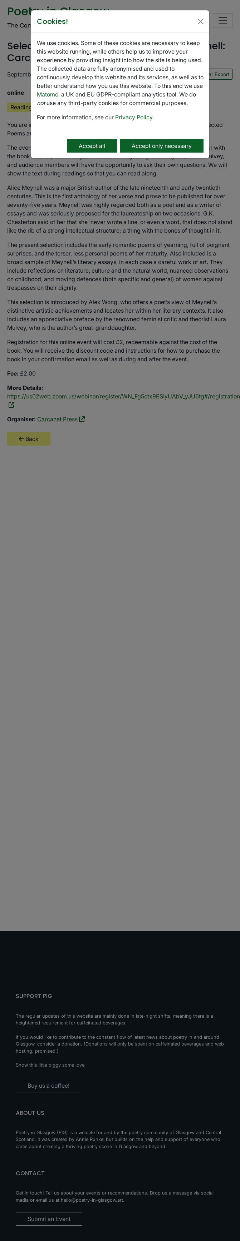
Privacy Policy (133, 117)
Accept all (92, 145)
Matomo (47, 94)
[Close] (200, 21)
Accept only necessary (162, 145)
